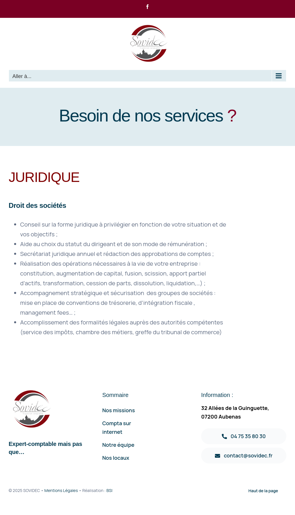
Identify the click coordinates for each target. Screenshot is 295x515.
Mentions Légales (61, 490)
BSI (109, 490)
